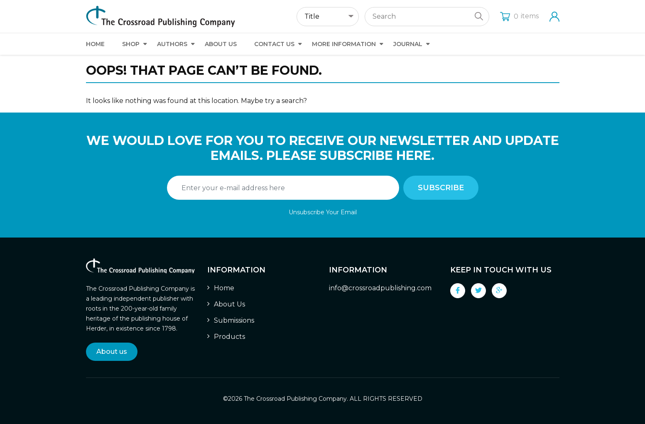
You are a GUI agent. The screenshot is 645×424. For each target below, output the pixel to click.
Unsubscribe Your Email (323, 212)
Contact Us (274, 44)
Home (95, 44)
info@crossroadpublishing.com (380, 288)
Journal (407, 44)
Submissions (234, 320)
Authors (172, 44)
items (519, 16)
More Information (344, 44)
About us (111, 351)
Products (229, 337)
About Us (221, 44)
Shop (131, 44)
